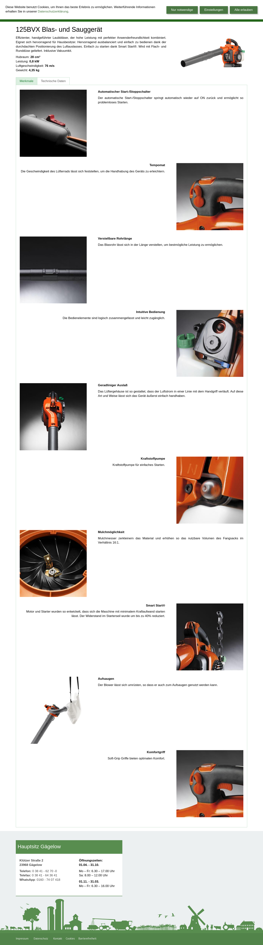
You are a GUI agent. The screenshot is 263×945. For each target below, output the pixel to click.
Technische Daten (53, 81)
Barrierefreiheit (87, 938)
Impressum (23, 938)
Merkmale (26, 81)
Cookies (70, 938)
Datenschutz (42, 938)
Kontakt (57, 938)
